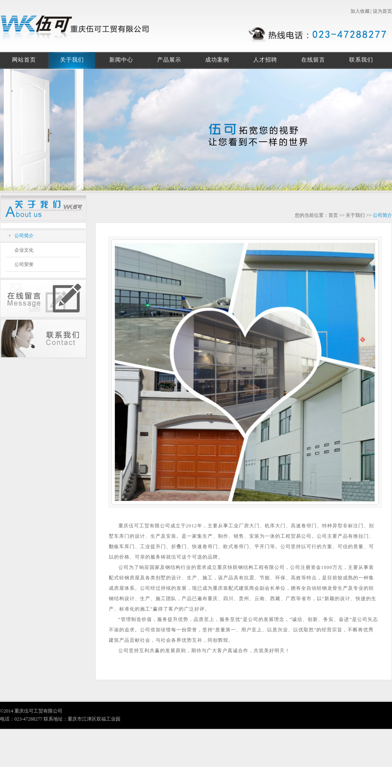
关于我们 (72, 60)
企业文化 (24, 250)
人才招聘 (265, 60)
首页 (333, 215)
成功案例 (217, 60)
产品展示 (169, 60)
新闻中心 (121, 60)
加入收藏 (360, 11)
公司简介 (24, 235)
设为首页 (382, 11)
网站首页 (24, 60)
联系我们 (361, 60)
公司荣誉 (24, 264)
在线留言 (313, 60)
